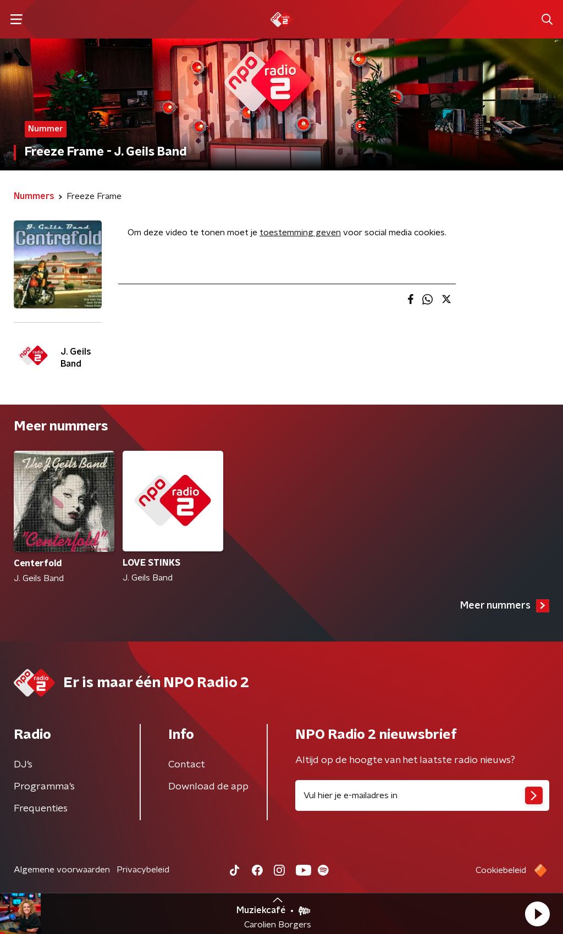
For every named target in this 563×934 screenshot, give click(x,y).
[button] (537, 913)
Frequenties (41, 809)
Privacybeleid (143, 869)
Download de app (208, 787)
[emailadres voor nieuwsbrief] (422, 795)
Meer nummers (504, 605)
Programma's (44, 787)
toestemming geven (300, 232)
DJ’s (23, 765)
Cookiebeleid (501, 870)
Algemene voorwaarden (62, 869)
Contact (186, 765)
